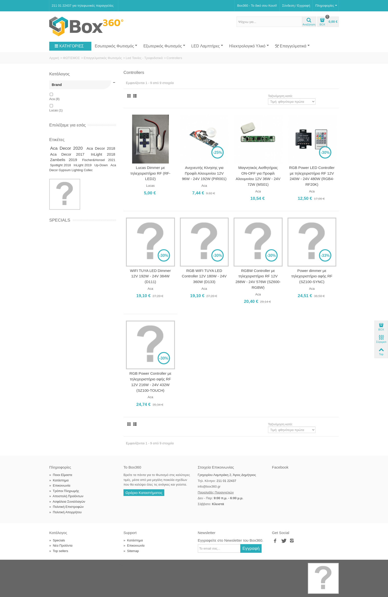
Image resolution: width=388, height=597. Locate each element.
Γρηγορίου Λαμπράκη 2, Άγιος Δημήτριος (227, 475)
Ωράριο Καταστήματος (143, 493)
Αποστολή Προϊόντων (66, 496)
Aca (54, 99)
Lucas (56, 110)
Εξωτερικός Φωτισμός (164, 46)
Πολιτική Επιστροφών (66, 507)
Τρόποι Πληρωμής (64, 491)
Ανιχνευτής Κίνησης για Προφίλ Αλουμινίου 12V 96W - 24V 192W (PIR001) (204, 173)
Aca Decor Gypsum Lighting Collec (82, 167)
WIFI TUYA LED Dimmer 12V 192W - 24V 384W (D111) (150, 276)
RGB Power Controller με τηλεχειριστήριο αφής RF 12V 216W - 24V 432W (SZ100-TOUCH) (150, 381)
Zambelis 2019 (65, 160)
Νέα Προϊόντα (61, 545)
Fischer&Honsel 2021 (98, 160)
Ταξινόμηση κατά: (280, 96)
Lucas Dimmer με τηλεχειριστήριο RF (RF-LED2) (150, 173)
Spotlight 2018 (61, 165)
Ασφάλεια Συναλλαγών (67, 501)
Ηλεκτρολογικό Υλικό (249, 46)
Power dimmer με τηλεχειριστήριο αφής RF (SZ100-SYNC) (311, 276)
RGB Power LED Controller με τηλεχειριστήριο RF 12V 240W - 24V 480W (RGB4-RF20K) (312, 175)
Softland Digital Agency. (130, 565)
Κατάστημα (59, 480)
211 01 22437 (226, 481)
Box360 (80, 565)
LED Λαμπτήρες (207, 46)
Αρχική (54, 58)
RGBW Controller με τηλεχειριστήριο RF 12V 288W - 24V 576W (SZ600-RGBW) (258, 278)
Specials (59, 220)
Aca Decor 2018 (101, 148)
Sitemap (131, 551)
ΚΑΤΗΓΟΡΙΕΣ (69, 46)
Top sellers (58, 551)
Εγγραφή (251, 548)
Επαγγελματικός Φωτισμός (103, 58)
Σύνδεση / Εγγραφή (296, 5)
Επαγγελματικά (292, 46)
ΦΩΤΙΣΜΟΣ (71, 58)
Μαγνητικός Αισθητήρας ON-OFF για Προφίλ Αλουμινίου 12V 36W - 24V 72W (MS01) (258, 175)
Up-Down (101, 165)
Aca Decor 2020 (67, 148)
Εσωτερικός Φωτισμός (116, 46)
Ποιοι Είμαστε (60, 475)
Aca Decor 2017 (69, 154)
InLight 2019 (83, 165)
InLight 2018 (103, 154)
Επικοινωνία (59, 485)
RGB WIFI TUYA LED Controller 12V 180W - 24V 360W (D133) (204, 276)
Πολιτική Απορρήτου (65, 512)
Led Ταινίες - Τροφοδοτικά (144, 58)
